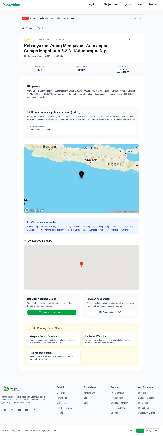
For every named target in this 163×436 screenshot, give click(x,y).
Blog (86, 403)
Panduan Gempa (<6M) (111, 312)
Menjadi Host (111, 4)
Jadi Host (88, 398)
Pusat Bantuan (117, 393)
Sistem (140, 431)
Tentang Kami (90, 393)
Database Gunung (146, 398)
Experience (62, 403)
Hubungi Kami (117, 398)
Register (153, 4)
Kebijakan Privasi (118, 408)
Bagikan (130, 40)
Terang (148, 431)
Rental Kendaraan (65, 408)
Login (139, 4)
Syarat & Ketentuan (119, 403)
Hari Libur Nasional (146, 413)
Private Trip (62, 398)
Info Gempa (143, 403)
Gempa (27, 28)
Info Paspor (143, 393)
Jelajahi (92, 4)
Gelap (157, 431)
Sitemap (114, 413)
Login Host (127, 4)
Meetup (60, 413)
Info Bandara (143, 408)
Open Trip (61, 393)
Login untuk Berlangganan (52, 312)
